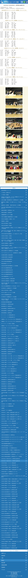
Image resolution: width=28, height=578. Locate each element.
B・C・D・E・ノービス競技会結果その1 (8, 317)
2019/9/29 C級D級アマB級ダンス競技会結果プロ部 (9, 467)
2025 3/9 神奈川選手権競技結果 (6, 261)
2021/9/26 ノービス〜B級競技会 (6, 410)
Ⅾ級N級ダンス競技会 (4, 221)
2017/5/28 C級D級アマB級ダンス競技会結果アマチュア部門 (11, 528)
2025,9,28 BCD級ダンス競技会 (6, 223)
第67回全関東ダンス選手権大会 (6, 312)
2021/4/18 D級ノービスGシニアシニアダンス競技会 (10, 427)
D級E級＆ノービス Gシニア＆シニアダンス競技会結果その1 (11, 321)
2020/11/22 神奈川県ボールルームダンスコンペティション (11, 441)
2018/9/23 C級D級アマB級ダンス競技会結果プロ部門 (10, 504)
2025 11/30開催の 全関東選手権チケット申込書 (9, 216)
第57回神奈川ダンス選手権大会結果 (7, 304)
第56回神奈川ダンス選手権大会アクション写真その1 (10, 340)
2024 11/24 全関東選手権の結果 (6, 267)
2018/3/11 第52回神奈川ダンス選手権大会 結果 (9, 513)
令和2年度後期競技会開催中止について (7, 443)
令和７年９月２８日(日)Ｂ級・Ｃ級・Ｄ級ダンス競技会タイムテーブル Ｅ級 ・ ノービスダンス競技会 (13, 231)
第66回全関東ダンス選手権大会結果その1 (8, 351)
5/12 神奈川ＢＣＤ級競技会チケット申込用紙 (8, 296)
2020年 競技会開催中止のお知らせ (7, 445)
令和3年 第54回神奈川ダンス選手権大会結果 (8, 429)
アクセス (3, 569)
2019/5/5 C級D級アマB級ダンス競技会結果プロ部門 (10, 481)
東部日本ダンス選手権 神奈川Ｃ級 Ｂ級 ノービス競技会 (11, 205)
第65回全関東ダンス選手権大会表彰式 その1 (8, 388)
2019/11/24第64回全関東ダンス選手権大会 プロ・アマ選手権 (11, 456)
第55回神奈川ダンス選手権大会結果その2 (8, 379)
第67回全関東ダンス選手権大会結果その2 (8, 308)
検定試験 (3, 562)
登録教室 (3, 567)
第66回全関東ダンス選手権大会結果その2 (8, 349)
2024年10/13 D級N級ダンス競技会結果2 (8, 278)
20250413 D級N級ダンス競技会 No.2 (7, 243)
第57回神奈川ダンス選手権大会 (6, 306)
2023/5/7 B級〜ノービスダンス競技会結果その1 (9, 327)
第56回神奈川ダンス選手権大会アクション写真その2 (10, 338)
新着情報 (3, 555)
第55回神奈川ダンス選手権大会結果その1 (8, 381)
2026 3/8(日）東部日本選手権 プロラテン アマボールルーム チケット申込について (13, 208)
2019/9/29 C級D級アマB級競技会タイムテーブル (9, 473)
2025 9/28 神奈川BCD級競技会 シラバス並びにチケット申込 (11, 233)
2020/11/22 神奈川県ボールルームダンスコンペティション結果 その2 (12, 437)
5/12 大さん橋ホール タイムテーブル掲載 (8, 292)
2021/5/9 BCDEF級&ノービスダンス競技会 (8, 425)
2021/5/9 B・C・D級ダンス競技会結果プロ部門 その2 (10, 412)
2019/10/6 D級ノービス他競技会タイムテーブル (9, 471)
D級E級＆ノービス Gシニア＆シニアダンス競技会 (9, 325)
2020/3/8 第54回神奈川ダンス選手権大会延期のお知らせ (10, 452)
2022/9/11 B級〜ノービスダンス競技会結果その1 (9, 364)
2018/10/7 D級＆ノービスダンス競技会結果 (8, 498)
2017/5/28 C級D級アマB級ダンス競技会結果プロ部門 (10, 526)
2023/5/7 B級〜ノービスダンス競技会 (7, 334)
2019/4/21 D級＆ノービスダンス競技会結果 (8, 485)
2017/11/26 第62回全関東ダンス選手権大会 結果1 (9, 515)
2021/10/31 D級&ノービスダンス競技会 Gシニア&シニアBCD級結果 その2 (13, 393)
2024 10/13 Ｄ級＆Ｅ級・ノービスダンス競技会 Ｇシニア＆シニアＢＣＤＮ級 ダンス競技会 (13, 283)
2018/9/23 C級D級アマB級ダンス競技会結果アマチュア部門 (11, 502)
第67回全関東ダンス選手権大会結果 (7, 310)
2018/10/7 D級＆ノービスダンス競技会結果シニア (9, 500)
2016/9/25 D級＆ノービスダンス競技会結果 (8, 543)
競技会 (2, 560)
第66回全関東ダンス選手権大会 (6, 353)
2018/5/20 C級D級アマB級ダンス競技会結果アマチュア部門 (11, 509)
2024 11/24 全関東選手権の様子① (7, 274)
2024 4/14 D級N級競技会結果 (6, 294)
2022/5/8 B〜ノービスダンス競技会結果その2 (9, 368)
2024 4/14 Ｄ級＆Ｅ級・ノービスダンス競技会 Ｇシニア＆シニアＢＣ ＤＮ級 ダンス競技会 (13, 299)
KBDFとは (3, 553)
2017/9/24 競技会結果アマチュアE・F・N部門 (9, 524)
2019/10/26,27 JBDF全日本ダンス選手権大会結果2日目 (10, 458)
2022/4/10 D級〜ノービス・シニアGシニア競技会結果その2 (11, 375)
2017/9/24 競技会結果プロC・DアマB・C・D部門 (9, 522)
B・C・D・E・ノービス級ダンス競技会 (8, 323)
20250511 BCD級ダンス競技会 (6, 235)
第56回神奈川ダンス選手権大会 (6, 347)
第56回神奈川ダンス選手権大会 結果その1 (8, 345)
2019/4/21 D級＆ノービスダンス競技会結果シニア (9, 487)
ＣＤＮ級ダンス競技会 (5, 194)
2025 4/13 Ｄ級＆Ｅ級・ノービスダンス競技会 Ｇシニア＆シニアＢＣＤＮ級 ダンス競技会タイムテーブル (13, 248)
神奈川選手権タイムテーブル (6, 190)
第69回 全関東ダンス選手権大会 (6, 212)
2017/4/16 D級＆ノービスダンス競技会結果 (8, 530)
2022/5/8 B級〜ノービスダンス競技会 (7, 373)
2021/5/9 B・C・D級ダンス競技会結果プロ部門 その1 (10, 414)
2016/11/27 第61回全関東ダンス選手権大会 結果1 (9, 537)
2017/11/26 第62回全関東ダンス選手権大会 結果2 (9, 517)
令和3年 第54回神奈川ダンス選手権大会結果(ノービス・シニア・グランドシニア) (13, 432)
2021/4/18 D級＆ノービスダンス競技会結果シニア (9, 423)
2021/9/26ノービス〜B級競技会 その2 (8, 403)
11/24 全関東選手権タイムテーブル (7, 276)
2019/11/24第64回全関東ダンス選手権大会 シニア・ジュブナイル (12, 454)
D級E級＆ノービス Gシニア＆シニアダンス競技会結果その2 (11, 319)
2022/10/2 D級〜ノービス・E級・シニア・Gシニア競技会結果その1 (12, 358)
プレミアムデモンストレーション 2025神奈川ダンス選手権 (11, 252)
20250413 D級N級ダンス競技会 (7, 245)
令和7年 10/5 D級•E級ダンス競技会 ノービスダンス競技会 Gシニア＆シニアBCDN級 (13, 228)
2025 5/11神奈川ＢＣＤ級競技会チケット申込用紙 (9, 250)
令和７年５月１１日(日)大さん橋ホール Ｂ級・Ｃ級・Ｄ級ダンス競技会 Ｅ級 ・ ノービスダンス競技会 (13, 241)
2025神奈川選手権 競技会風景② (7, 257)
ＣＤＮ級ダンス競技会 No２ (6, 192)
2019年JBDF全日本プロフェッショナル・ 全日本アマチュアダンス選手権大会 (13, 476)
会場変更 (2, 408)
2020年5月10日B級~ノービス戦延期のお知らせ (9, 447)
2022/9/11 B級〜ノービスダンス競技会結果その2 (9, 362)
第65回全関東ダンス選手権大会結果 (7, 390)
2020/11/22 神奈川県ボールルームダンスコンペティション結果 (11, 439)
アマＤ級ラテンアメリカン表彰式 (6, 539)
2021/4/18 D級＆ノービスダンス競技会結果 (8, 421)
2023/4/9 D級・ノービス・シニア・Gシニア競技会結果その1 (11, 332)
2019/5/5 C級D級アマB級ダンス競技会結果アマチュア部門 (11, 483)
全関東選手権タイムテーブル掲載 (6, 214)
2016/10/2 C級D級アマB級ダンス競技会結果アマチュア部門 (11, 541)
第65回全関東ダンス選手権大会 (6, 398)
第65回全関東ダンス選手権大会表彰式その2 (8, 386)
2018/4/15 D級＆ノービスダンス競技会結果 (8, 511)
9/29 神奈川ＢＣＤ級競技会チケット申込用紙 (8, 288)
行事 (2, 557)
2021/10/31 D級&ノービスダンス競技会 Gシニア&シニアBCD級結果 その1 (13, 396)
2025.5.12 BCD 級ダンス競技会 (6, 290)
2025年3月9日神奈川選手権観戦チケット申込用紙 (9, 265)
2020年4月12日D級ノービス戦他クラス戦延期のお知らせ (10, 450)
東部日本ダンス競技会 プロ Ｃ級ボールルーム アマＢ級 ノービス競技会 (13, 202)
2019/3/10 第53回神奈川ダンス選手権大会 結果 (9, 489)
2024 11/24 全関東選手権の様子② (7, 272)
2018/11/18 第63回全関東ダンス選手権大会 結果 (9, 494)
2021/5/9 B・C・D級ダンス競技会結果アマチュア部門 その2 (11, 416)
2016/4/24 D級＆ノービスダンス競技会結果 (8, 545)
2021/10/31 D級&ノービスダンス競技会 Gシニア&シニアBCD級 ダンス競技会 (13, 401)
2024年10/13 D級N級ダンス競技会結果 (7, 280)
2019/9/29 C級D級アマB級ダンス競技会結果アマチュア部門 (11, 469)
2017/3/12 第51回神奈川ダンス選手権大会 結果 (9, 532)
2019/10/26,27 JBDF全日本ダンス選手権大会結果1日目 (10, 460)
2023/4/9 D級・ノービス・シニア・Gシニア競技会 (9, 336)
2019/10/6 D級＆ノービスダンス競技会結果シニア (9, 465)
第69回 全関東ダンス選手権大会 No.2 (7, 210)
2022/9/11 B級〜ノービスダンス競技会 (7, 366)
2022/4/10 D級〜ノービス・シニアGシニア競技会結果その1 (11, 377)
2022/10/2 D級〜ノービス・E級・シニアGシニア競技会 (10, 360)
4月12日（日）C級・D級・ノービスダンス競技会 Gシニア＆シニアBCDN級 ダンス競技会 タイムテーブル (12, 197)
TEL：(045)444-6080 (14, 572)
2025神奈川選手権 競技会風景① (6, 259)
